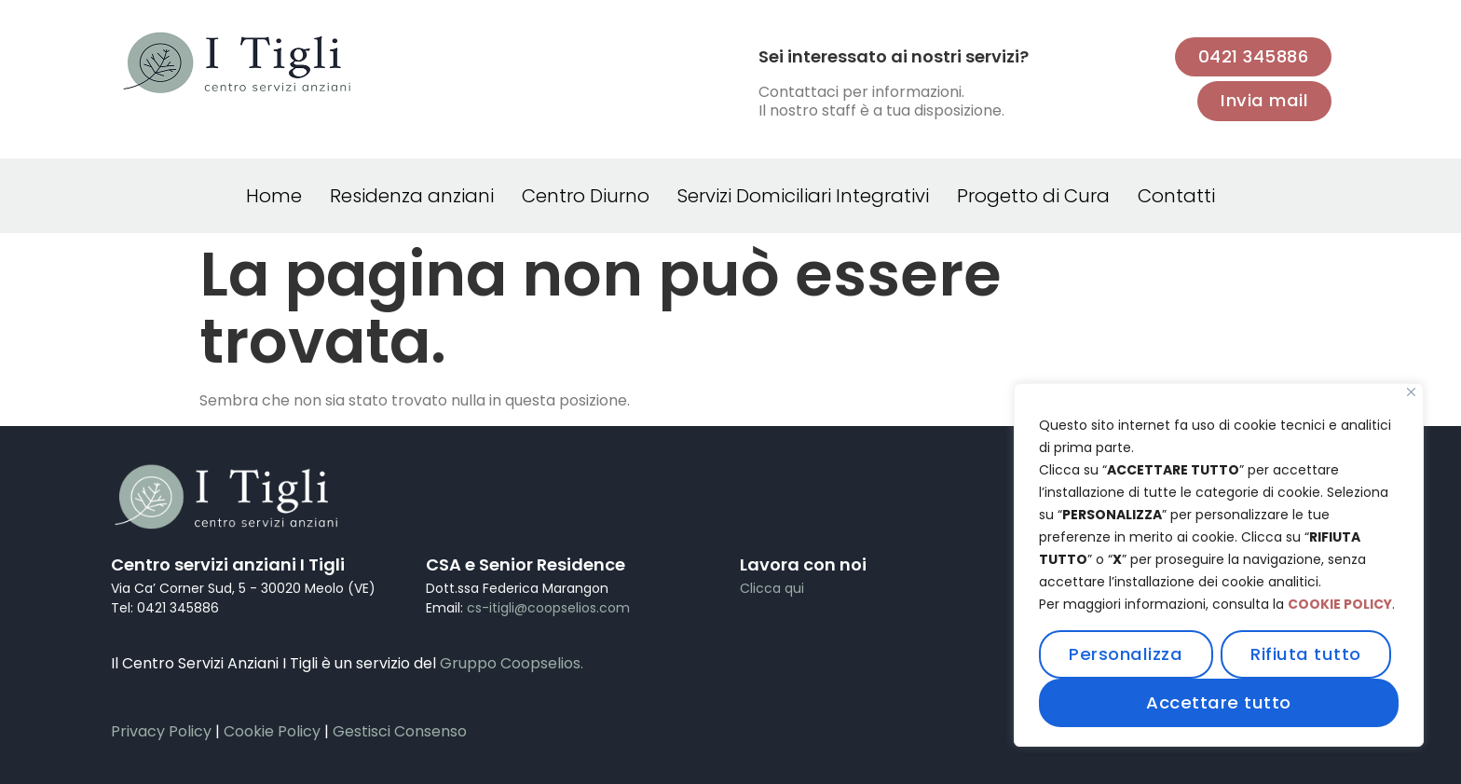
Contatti (1176, 196)
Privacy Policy (161, 731)
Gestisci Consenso (400, 731)
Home (274, 196)
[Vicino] (1411, 392)
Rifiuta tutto (1305, 654)
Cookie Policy (272, 731)
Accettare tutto (1218, 702)
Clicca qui (772, 588)
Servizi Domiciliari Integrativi (803, 196)
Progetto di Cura (1033, 196)
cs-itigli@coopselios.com (548, 607)
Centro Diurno (585, 196)
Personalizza (1125, 654)
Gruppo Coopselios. (511, 663)
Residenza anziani (412, 196)
